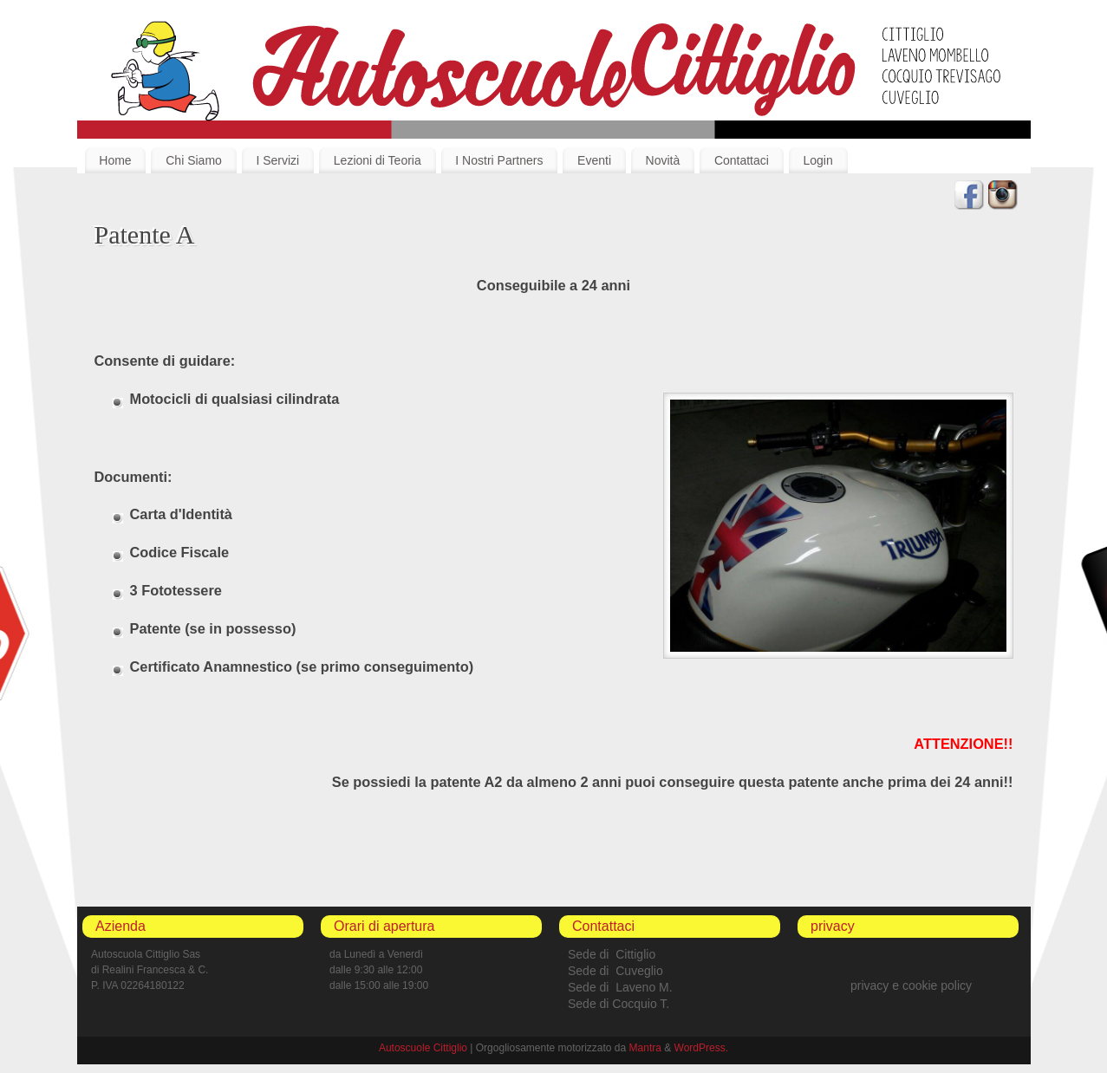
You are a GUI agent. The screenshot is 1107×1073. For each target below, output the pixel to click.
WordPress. (701, 1048)
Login (818, 160)
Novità (663, 160)
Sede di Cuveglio (615, 971)
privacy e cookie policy (911, 985)
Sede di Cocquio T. (618, 1004)
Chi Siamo (194, 160)
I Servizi (277, 160)
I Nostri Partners (499, 160)
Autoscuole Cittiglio (423, 1048)
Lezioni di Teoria (377, 160)
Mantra (645, 1048)
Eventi (594, 160)
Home (115, 160)
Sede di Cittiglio (611, 954)
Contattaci (741, 160)
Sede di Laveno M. (620, 987)
